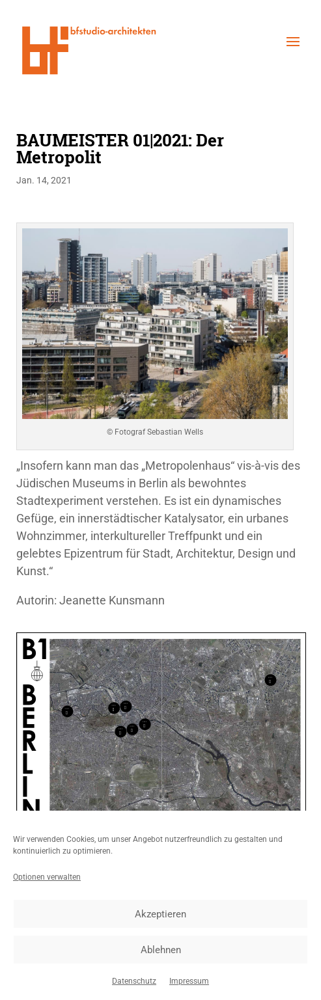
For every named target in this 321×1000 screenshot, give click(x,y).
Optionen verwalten (47, 877)
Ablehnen (161, 950)
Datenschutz (134, 981)
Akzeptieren (160, 914)
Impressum (189, 981)
